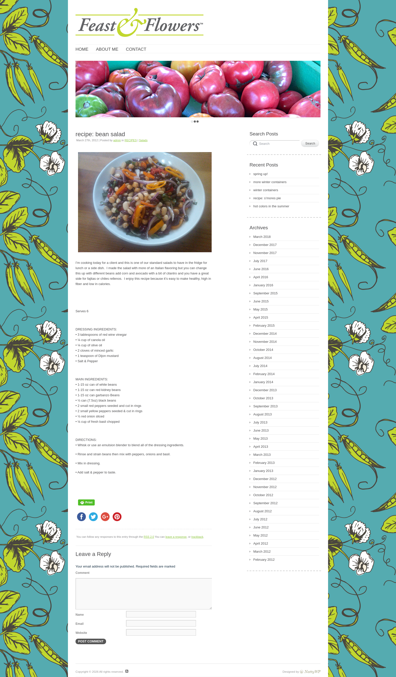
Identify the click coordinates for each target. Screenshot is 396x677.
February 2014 (264, 374)
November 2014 (265, 342)
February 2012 (264, 559)
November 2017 (265, 253)
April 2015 (260, 317)
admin (117, 140)
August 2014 (262, 358)
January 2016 (263, 285)
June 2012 (261, 527)
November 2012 (265, 487)
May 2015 (260, 309)
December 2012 (265, 479)
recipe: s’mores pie (267, 198)
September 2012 (265, 503)
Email (80, 624)
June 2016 (261, 269)
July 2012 (260, 519)
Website (81, 633)
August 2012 (262, 511)
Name (80, 614)
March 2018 (262, 237)
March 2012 (262, 551)
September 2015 (265, 293)
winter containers (265, 190)
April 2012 (260, 543)
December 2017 (265, 245)
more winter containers (270, 182)
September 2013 (265, 406)
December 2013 (265, 390)
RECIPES (131, 140)
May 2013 (260, 438)
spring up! (260, 174)
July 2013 (260, 422)
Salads (143, 140)
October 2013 (263, 398)
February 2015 (264, 325)
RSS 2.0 (149, 536)
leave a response (176, 536)
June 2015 (261, 301)
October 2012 (263, 495)
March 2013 (262, 455)
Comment (82, 573)
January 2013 (263, 471)
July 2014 (260, 366)
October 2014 (263, 350)
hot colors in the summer (271, 206)
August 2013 (262, 414)
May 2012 (260, 535)
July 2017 (260, 261)
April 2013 (260, 446)
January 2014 (263, 382)
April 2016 (260, 277)
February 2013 (264, 463)
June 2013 (261, 430)
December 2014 (265, 333)
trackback (197, 536)
